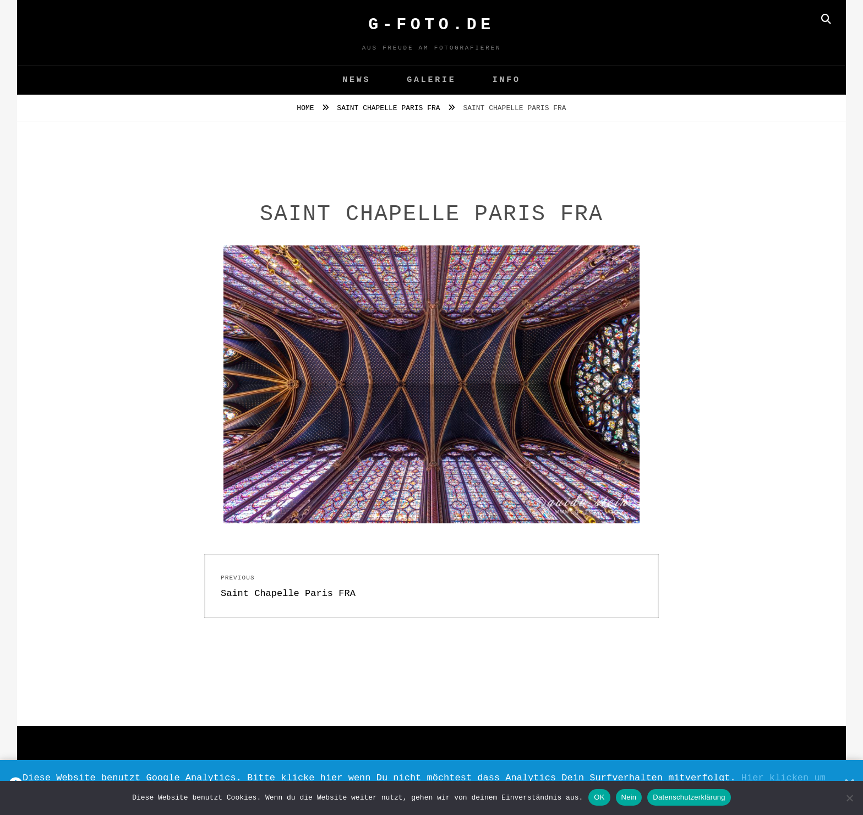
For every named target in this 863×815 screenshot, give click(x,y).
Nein (629, 797)
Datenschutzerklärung (689, 797)
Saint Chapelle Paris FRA (390, 108)
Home (307, 108)
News (356, 80)
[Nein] (849, 797)
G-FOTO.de (431, 24)
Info (507, 80)
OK (599, 797)
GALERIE (431, 80)
